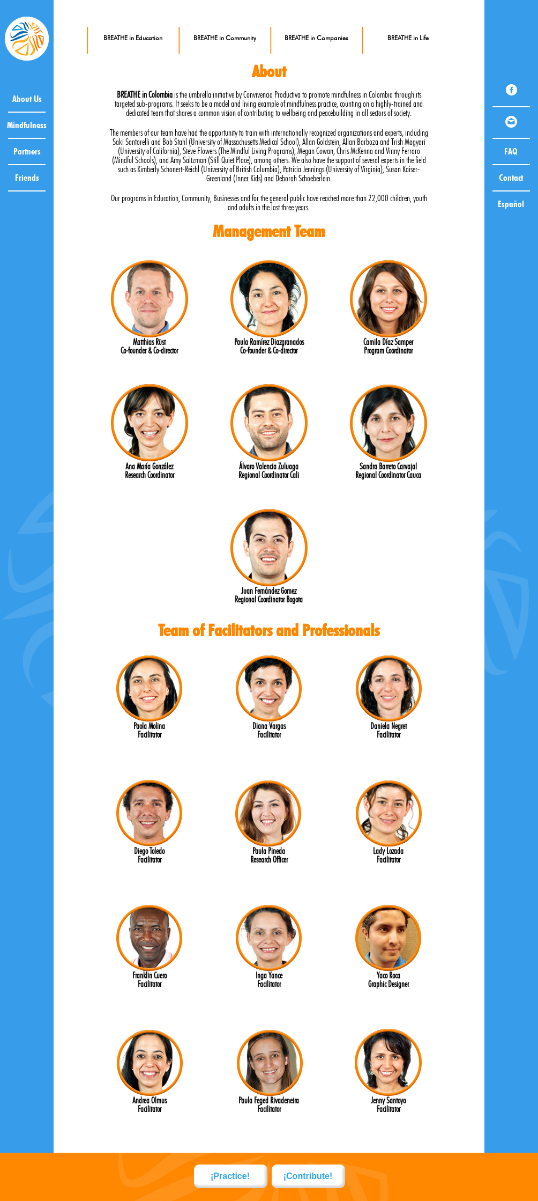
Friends (27, 177)
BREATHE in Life (408, 38)
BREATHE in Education (132, 38)
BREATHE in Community (224, 38)
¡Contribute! (308, 1176)
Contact (511, 177)
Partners (27, 151)
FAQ (511, 151)
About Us (27, 98)
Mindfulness (27, 125)
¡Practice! (230, 1176)
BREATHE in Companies (316, 38)
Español (511, 203)
